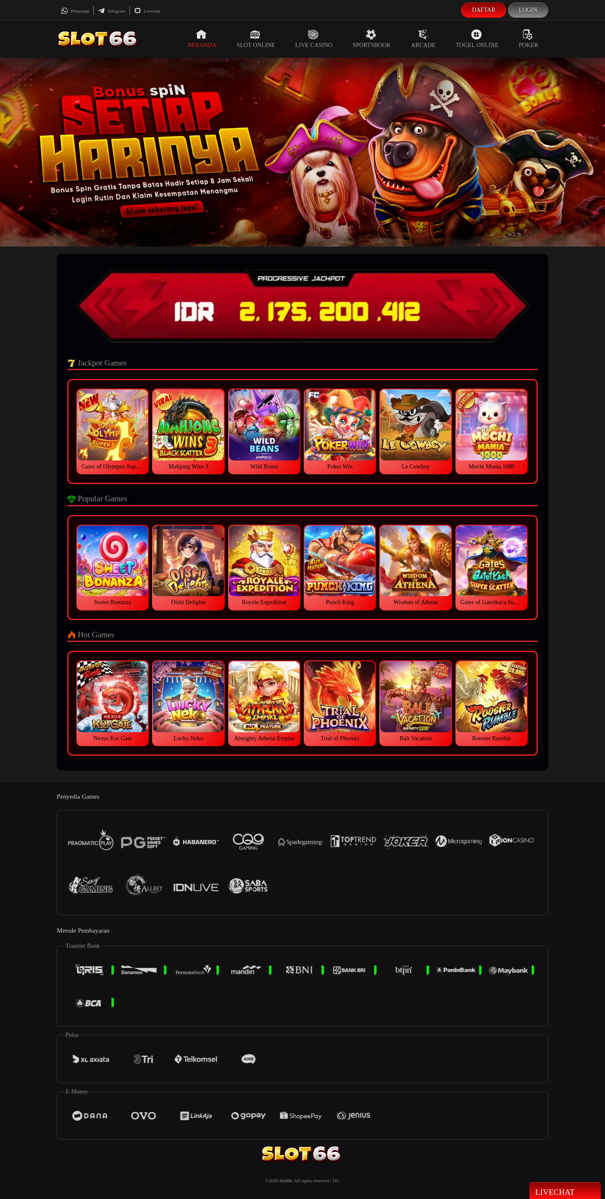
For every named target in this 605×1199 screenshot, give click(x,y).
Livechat (147, 10)
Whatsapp (75, 10)
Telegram (111, 10)
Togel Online (477, 38)
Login (528, 10)
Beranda (202, 38)
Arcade (423, 38)
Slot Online (256, 38)
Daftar (483, 10)
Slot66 (285, 1180)
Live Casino (314, 38)
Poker (528, 38)
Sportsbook (371, 38)
